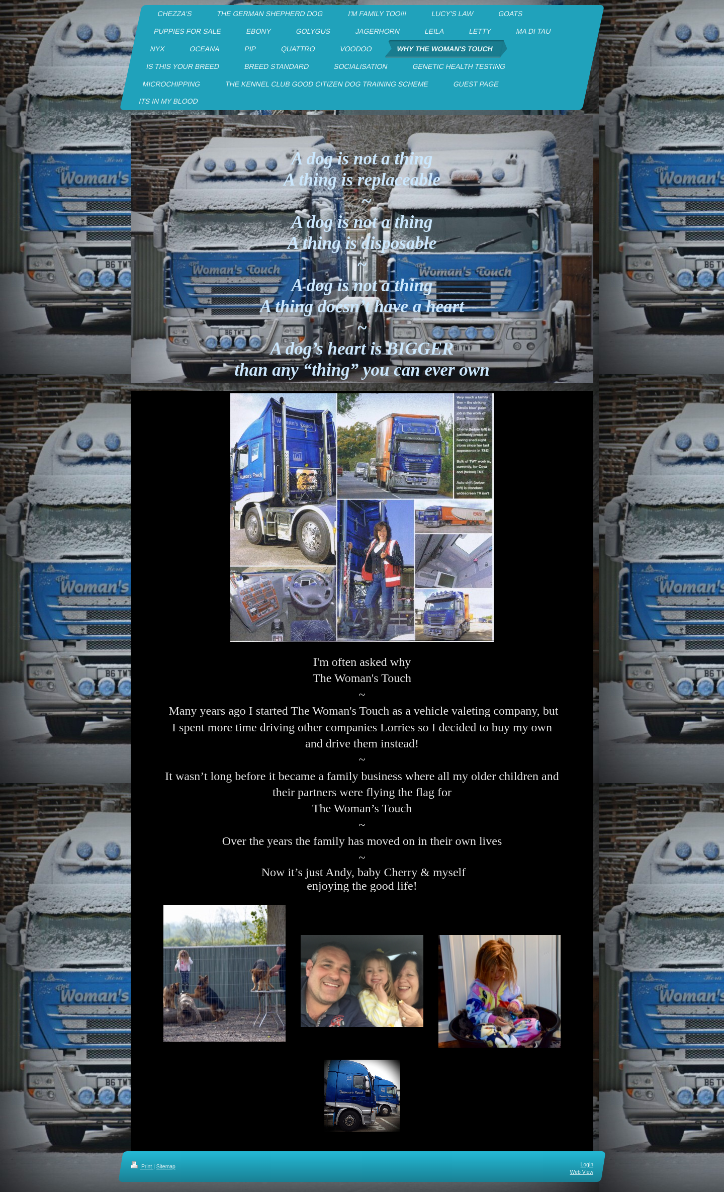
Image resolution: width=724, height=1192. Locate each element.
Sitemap (165, 1166)
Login (587, 1164)
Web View (581, 1172)
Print (142, 1166)
